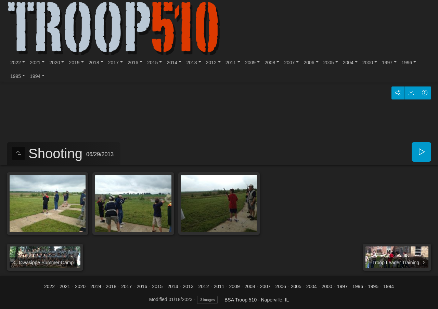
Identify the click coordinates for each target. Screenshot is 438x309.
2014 (172, 62)
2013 (191, 62)
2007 (289, 62)
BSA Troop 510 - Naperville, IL (256, 300)
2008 (270, 62)
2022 (15, 62)
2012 (211, 62)
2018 (94, 62)
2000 (367, 62)
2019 (74, 62)
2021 (35, 62)
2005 (328, 62)
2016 (133, 62)
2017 (113, 62)
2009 (250, 62)
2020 (54, 62)
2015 (152, 62)
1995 (15, 76)
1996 (406, 62)
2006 (309, 62)
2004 (348, 62)
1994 (35, 76)
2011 (231, 62)
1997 (387, 62)
